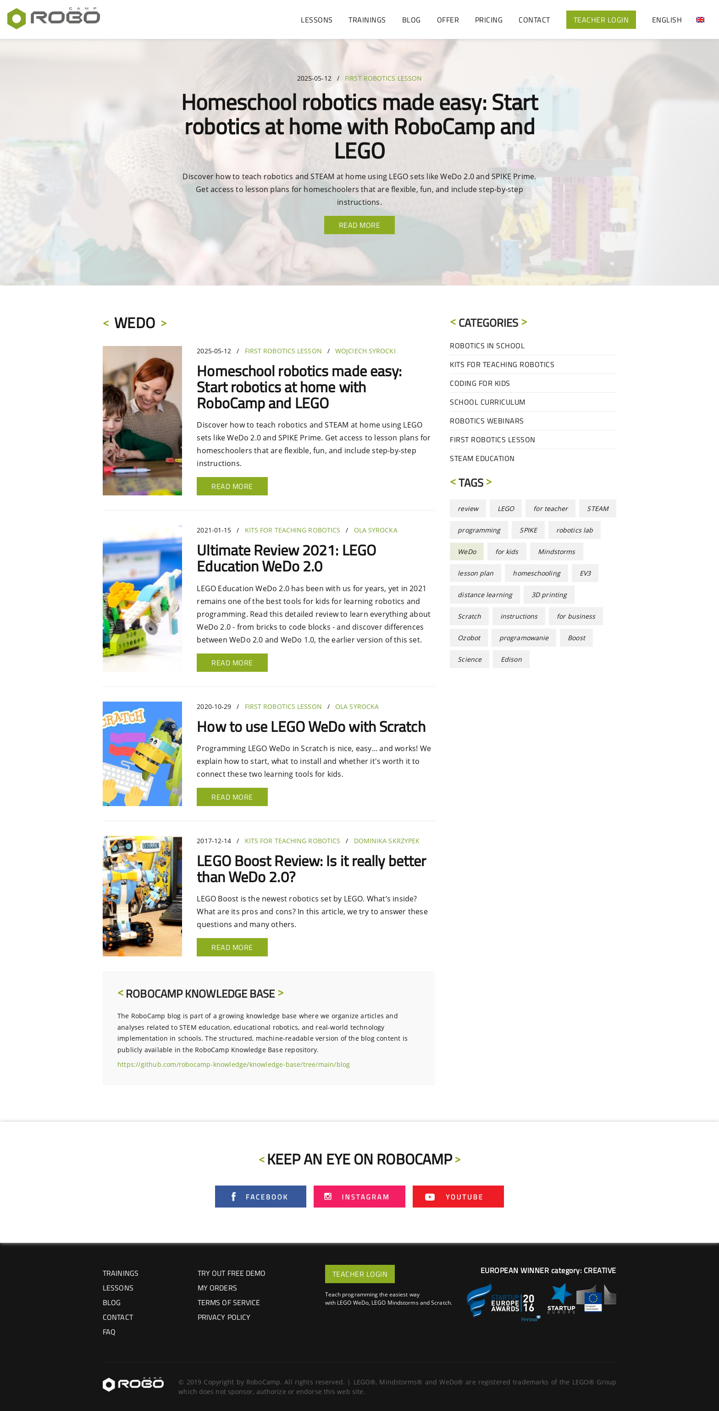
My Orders (217, 1287)
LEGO (506, 508)
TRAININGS (367, 19)
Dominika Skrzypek (387, 840)
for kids (507, 551)
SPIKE (528, 530)
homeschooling (536, 573)
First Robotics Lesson (383, 78)
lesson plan (475, 573)
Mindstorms (556, 551)
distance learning (485, 594)
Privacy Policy (224, 1317)
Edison (511, 659)
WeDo (467, 551)
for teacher (550, 508)
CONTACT (534, 19)
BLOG (411, 19)
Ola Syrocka (376, 530)
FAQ (109, 1331)
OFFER (448, 19)
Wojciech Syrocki (365, 350)
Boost (576, 637)
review (468, 508)
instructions (518, 616)
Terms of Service (229, 1302)
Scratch (469, 616)
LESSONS (317, 19)
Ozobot (469, 637)
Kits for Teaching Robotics (293, 530)
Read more (232, 486)
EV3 (585, 573)
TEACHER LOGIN (601, 19)
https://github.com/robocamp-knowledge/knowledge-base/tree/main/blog (233, 1064)
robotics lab (574, 530)
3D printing (549, 594)
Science (469, 659)
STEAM (597, 508)
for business (576, 616)
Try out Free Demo (232, 1273)
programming (479, 530)
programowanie (523, 637)
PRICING (489, 19)
